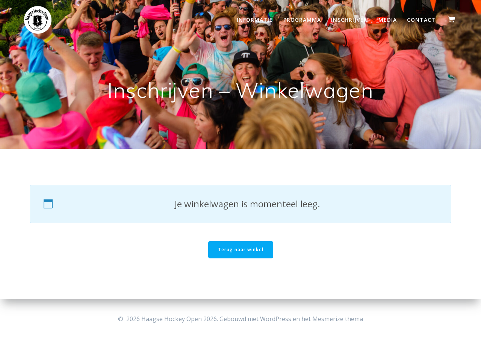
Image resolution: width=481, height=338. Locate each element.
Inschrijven (349, 19)
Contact (421, 19)
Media (387, 19)
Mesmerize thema (337, 319)
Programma (302, 19)
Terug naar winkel (240, 249)
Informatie (255, 19)
